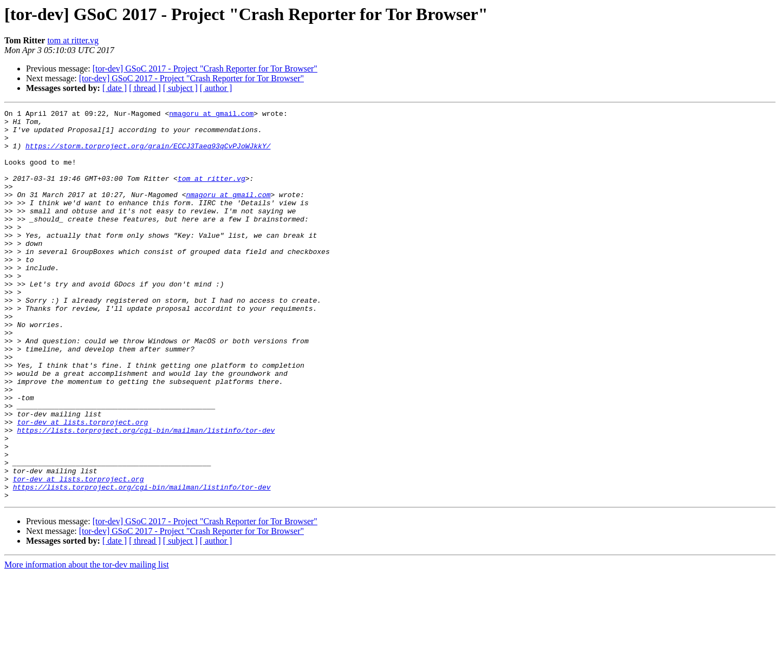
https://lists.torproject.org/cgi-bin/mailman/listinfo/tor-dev (146, 495)
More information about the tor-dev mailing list (86, 642)
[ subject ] (180, 88)
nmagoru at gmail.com (211, 115)
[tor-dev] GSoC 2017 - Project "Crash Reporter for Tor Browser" (205, 68)
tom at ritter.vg (73, 40)
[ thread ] (145, 88)
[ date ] (114, 88)
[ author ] (216, 88)
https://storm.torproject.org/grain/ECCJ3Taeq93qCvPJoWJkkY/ (147, 154)
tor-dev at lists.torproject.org (82, 485)
